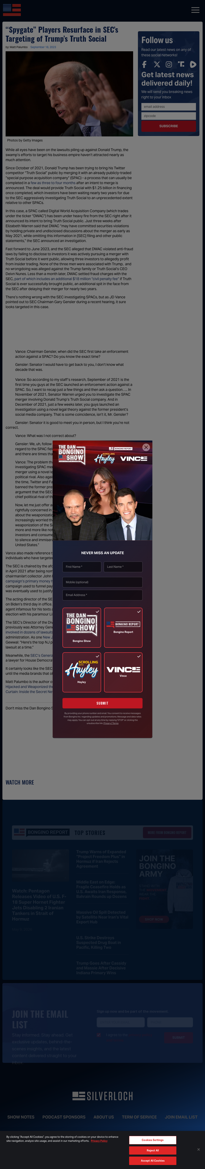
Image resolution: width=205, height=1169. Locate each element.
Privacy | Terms (111, 723)
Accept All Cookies (153, 1160)
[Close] (146, 447)
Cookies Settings (153, 1140)
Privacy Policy (99, 1141)
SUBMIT (102, 703)
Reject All (153, 1150)
